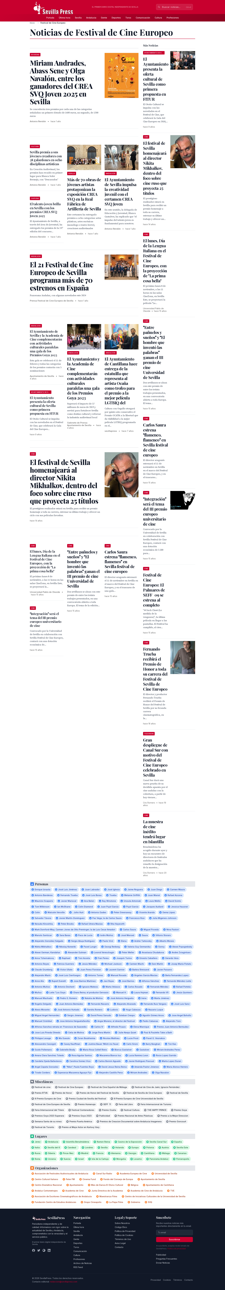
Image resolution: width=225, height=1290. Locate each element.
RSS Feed (78, 1267)
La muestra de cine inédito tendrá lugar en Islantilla (154, 831)
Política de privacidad (176, 1249)
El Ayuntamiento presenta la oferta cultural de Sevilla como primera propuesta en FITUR (44, 406)
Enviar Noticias (163, 1263)
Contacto (119, 1247)
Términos (177, 1280)
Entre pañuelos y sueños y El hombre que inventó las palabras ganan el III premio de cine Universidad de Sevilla (83, 569)
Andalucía (91, 17)
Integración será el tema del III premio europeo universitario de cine (45, 620)
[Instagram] (43, 1250)
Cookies (167, 1280)
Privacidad (156, 1280)
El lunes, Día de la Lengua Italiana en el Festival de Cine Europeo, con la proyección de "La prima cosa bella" (45, 561)
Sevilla (78, 17)
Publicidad (161, 1255)
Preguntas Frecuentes (166, 1259)
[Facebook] (33, 1250)
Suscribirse (174, 1239)
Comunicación (143, 17)
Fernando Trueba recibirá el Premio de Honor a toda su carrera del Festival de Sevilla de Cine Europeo (155, 669)
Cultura (158, 17)
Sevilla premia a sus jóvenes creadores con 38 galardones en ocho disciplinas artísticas (46, 158)
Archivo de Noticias (82, 1263)
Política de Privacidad (125, 1231)
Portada (50, 17)
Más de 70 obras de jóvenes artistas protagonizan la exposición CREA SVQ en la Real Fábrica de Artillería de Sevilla (84, 194)
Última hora (64, 17)
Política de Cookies (124, 1235)
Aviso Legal (120, 1243)
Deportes (116, 17)
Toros (128, 17)
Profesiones (173, 17)
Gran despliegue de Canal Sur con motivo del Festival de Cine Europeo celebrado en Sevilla (155, 757)
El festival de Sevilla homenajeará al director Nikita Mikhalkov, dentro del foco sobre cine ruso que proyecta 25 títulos (155, 168)
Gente (104, 17)
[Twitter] (38, 1250)
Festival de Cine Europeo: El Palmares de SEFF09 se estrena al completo (154, 590)
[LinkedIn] (49, 1250)
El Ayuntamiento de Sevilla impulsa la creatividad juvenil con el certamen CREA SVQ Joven (120, 192)
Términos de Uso (123, 1239)
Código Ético (121, 1227)
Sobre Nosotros (122, 1223)
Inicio (32, 23)
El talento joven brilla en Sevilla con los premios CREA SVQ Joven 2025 (45, 210)
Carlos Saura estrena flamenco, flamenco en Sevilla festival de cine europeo (121, 561)
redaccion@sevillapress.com (63, 1281)
